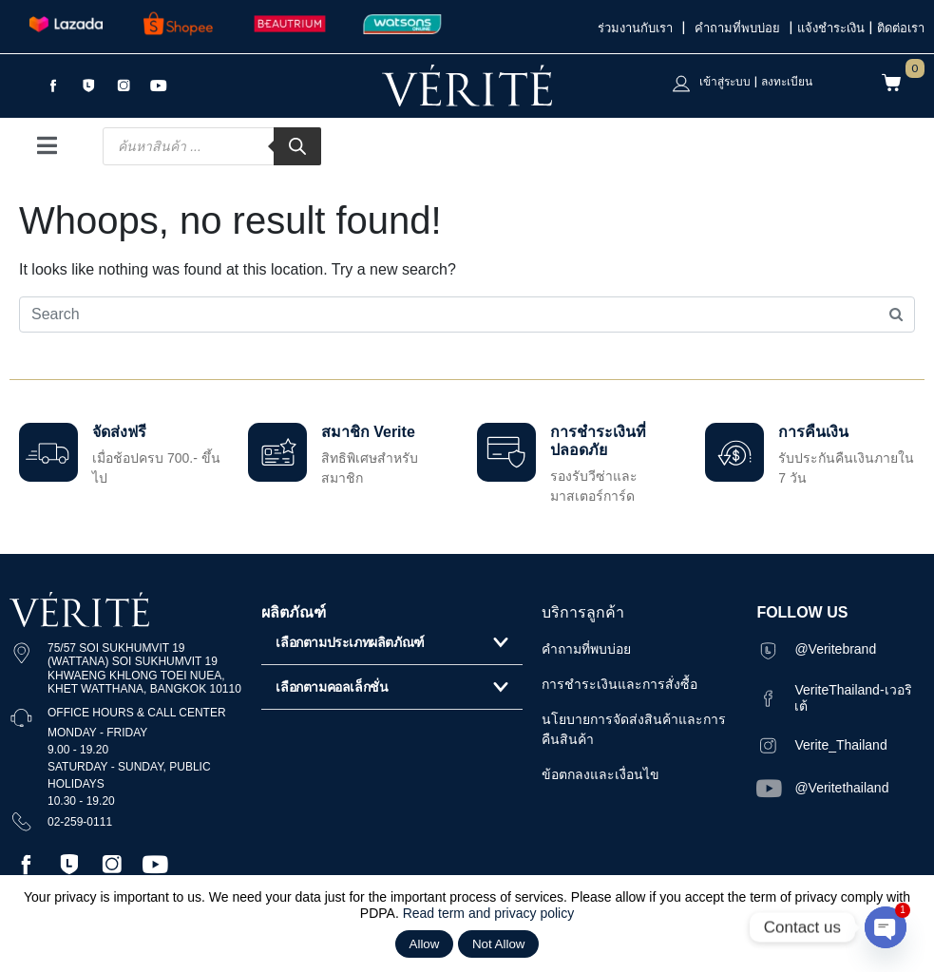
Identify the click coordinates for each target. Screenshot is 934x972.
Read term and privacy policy (489, 913)
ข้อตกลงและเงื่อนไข (600, 774)
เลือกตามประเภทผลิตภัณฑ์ (350, 642)
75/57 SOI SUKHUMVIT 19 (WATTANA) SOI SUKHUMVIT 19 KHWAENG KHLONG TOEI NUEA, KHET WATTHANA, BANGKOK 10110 (144, 668)
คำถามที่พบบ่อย (740, 28)
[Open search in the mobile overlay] (212, 146)
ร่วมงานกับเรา (637, 28)
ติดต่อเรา (900, 28)
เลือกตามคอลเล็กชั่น (332, 687)
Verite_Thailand (840, 745)
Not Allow (498, 944)
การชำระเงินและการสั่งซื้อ (619, 684)
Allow (425, 944)
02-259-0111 (80, 822)
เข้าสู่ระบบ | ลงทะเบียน (755, 81)
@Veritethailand (841, 787)
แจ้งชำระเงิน (831, 28)
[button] (392, 642)
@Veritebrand (835, 649)
